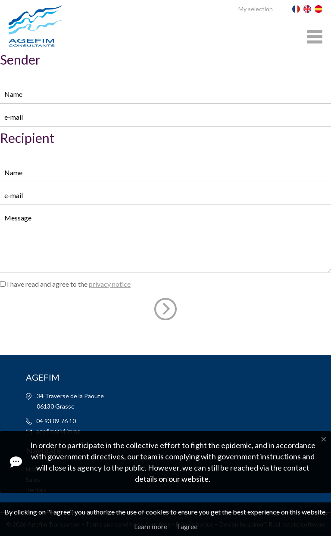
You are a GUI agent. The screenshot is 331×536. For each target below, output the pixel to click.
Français (296, 9)
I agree (187, 526)
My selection (255, 8)
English (307, 9)
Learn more (150, 526)
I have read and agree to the (69, 284)
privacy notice (110, 284)
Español (318, 9)
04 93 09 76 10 (56, 420)
